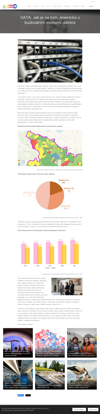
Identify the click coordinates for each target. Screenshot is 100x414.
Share (20, 395)
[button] (92, 6)
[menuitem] (28, 6)
